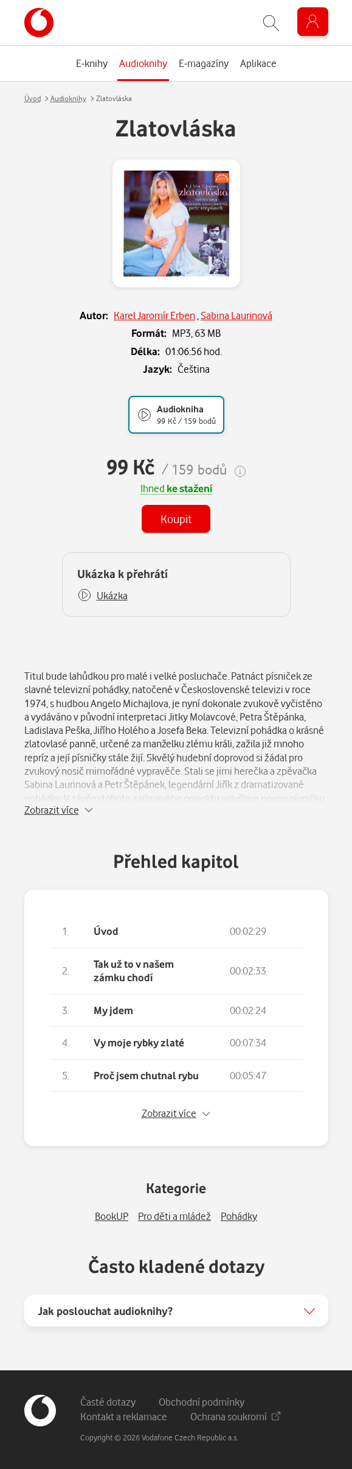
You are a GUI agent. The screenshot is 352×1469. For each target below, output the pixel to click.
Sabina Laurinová (236, 315)
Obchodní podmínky (201, 1401)
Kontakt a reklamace (123, 1416)
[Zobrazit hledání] (271, 23)
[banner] (38, 22)
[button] (102, 596)
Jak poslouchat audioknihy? (105, 1310)
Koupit (176, 519)
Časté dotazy (108, 1401)
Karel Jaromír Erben (154, 315)
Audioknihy (68, 98)
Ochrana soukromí (235, 1416)
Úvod (32, 98)
